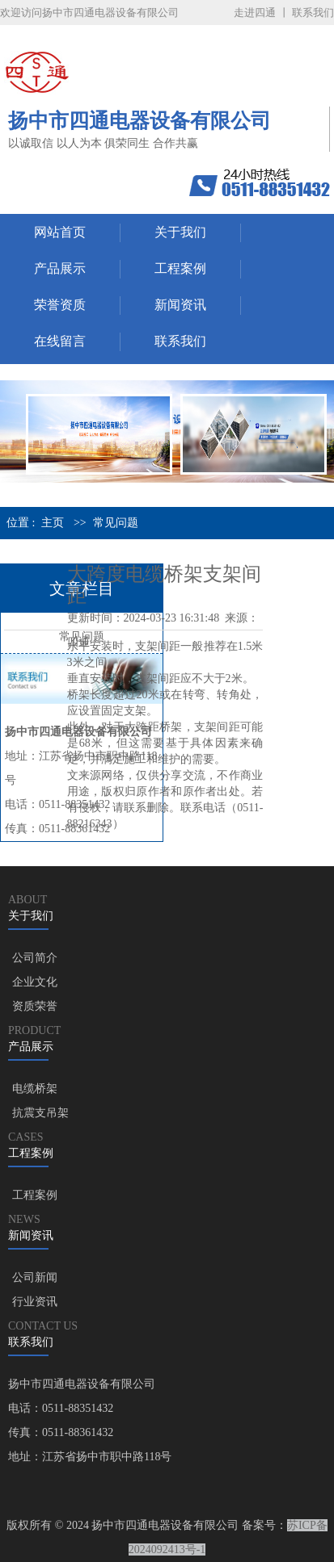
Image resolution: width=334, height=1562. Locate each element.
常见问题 (115, 523)
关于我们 (180, 232)
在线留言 (60, 341)
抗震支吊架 (40, 1113)
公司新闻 (34, 1277)
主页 (52, 523)
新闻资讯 (180, 305)
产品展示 (60, 268)
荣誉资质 (60, 305)
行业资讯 (34, 1302)
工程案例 (180, 268)
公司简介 (34, 958)
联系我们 (313, 12)
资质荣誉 (34, 1006)
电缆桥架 (34, 1089)
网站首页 (60, 232)
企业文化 (34, 982)
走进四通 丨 (261, 12)
